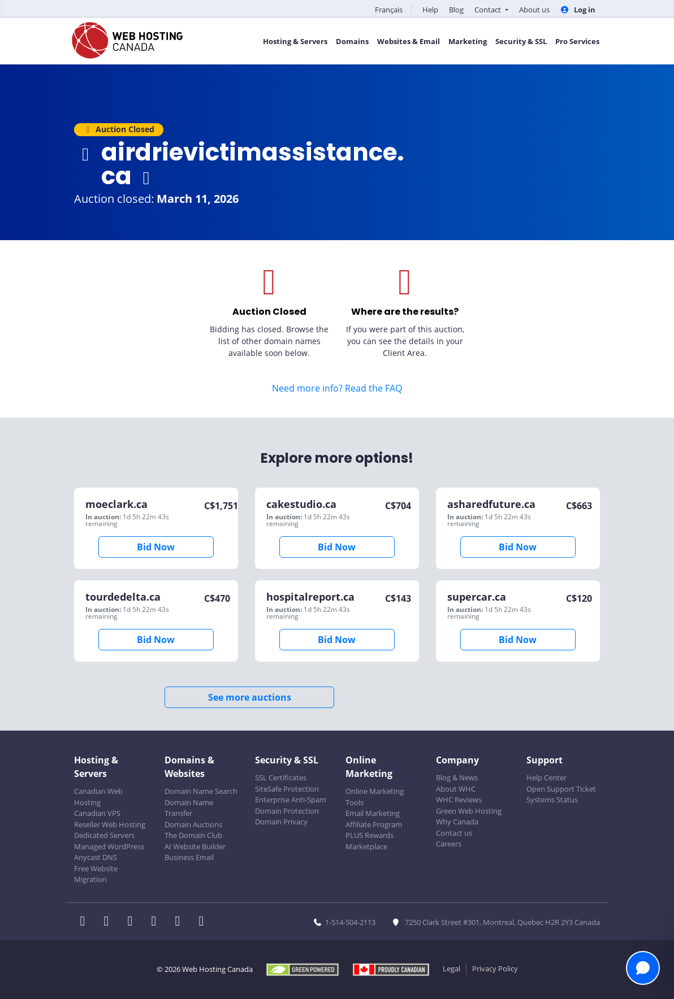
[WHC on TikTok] (203, 922)
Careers (448, 844)
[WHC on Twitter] (110, 922)
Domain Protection (287, 811)
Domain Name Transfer (189, 808)
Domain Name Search (201, 791)
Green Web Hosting (469, 811)
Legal (451, 968)
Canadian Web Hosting (98, 796)
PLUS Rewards (369, 835)
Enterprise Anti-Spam (290, 799)
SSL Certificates (280, 777)
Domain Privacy (281, 821)
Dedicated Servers (104, 835)
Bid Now (156, 547)
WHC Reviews (459, 799)
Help (430, 10)
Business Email (189, 857)
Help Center (546, 777)
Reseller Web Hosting (109, 824)
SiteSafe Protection (287, 789)
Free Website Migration (96, 874)
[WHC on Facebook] (86, 922)
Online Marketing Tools (374, 796)
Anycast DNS (95, 857)
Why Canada (457, 821)
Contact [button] (488, 10)
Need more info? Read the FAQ (337, 388)
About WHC (456, 789)
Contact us (454, 833)
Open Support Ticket (561, 789)
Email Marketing (372, 813)
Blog (456, 10)
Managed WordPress (109, 846)
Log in (577, 10)
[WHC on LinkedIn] (133, 922)
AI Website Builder (195, 846)
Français (389, 10)
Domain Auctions (193, 824)
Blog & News (457, 777)
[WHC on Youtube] (181, 922)
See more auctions (249, 697)
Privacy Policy (495, 968)
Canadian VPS (97, 813)
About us (534, 10)
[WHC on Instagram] (157, 922)
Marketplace (366, 846)
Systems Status (552, 799)
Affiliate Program (373, 824)
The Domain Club (193, 835)
